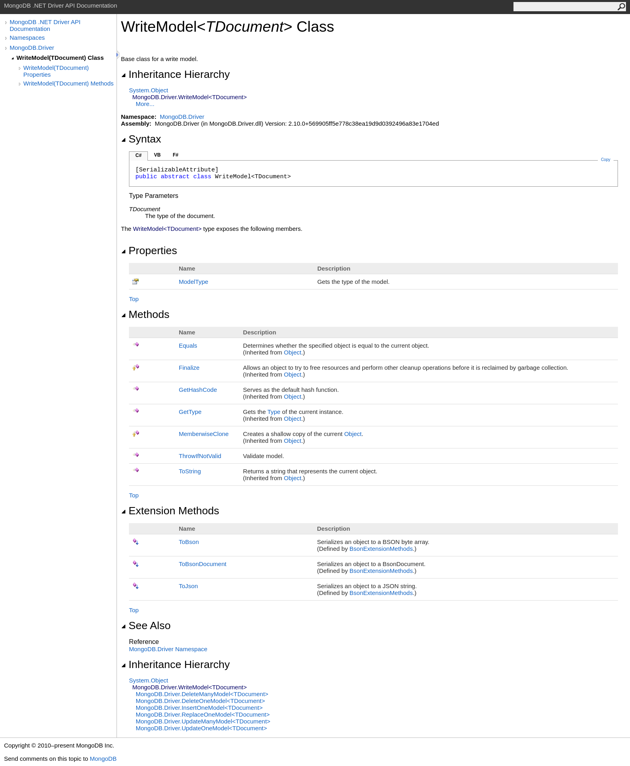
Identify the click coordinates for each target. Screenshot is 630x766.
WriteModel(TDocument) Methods (68, 83)
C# (138, 155)
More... (145, 103)
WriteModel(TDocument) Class (60, 57)
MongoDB (103, 758)
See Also (146, 625)
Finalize (189, 367)
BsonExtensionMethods (381, 548)
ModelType (193, 281)
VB (157, 155)
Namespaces (27, 37)
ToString (190, 471)
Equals (188, 345)
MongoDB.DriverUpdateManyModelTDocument (203, 721)
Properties (149, 250)
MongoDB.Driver (32, 47)
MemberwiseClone (204, 433)
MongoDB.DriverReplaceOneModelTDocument (203, 714)
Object (292, 352)
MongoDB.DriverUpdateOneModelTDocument (201, 728)
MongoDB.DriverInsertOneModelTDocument (199, 707)
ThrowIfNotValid (200, 455)
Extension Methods (170, 511)
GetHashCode (198, 389)
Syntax (141, 139)
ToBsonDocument (202, 563)
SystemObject (148, 90)
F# (175, 155)
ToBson (189, 541)
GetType (190, 411)
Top (134, 298)
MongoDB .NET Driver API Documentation (45, 25)
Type (273, 411)
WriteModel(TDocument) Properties (56, 71)
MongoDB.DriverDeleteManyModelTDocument (202, 694)
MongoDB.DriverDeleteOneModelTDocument (200, 700)
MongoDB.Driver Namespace (168, 649)
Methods (145, 314)
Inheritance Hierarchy (175, 74)
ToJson (188, 586)
